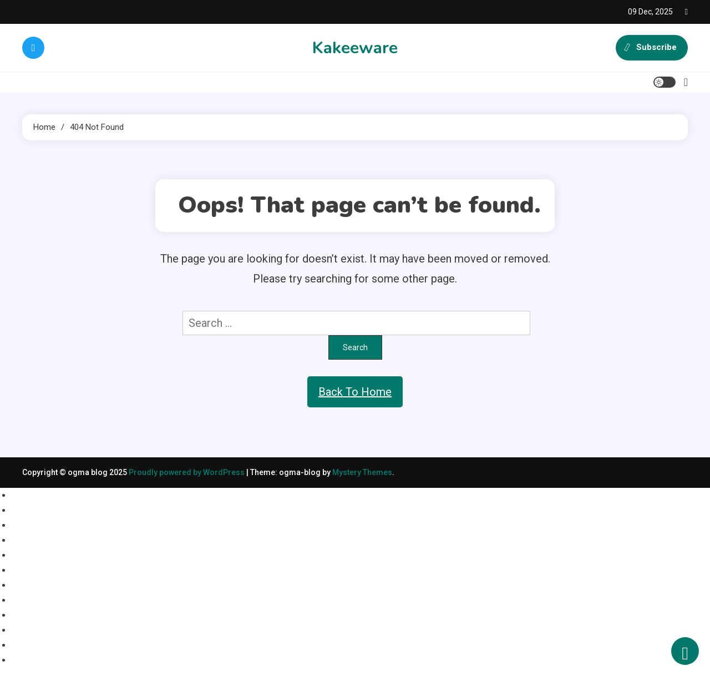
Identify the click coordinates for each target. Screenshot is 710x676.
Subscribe (652, 48)
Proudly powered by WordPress (187, 472)
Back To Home (355, 391)
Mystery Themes (362, 472)
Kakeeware (355, 48)
